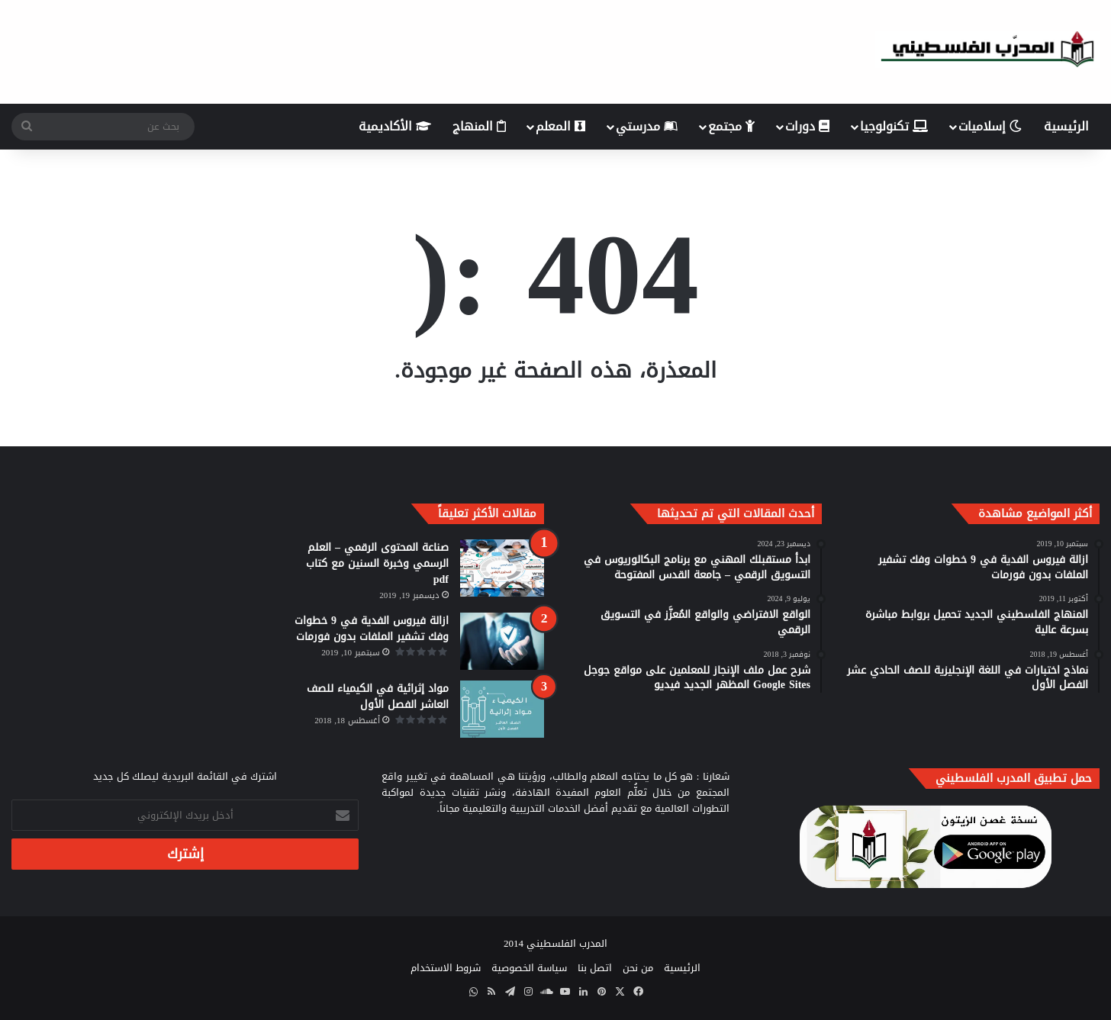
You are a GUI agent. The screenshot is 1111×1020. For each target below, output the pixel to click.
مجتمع (731, 126)
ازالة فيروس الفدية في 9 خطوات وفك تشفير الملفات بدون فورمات (372, 628)
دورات (807, 126)
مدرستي (647, 126)
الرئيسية (1066, 126)
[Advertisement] (370, 49)
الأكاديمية (395, 126)
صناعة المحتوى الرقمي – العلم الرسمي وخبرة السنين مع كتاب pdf (377, 563)
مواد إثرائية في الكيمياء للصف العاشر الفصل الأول (378, 696)
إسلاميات (990, 126)
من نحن (638, 967)
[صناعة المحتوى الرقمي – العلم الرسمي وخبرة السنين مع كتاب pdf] (502, 568)
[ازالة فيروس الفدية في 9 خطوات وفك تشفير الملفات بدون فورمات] (502, 641)
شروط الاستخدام (446, 967)
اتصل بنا (595, 967)
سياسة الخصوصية (529, 967)
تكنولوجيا (894, 126)
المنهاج (479, 126)
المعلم (560, 126)
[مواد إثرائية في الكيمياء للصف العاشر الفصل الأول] (502, 709)
